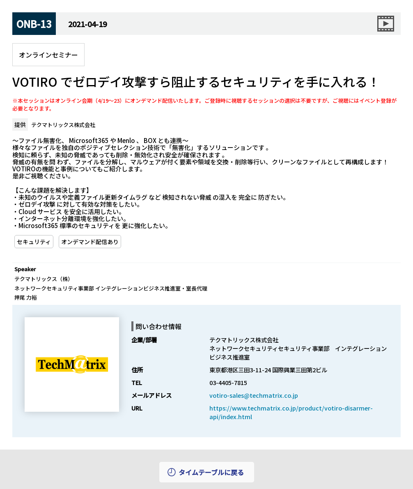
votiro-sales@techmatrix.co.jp (253, 395)
